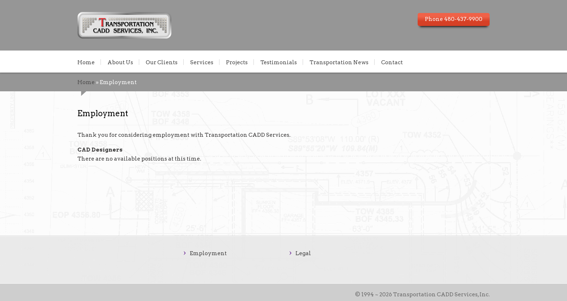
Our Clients (162, 62)
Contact (392, 62)
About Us (120, 62)
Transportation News (339, 62)
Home (86, 62)
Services (201, 62)
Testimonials (278, 62)
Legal (303, 253)
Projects (237, 62)
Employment (208, 253)
